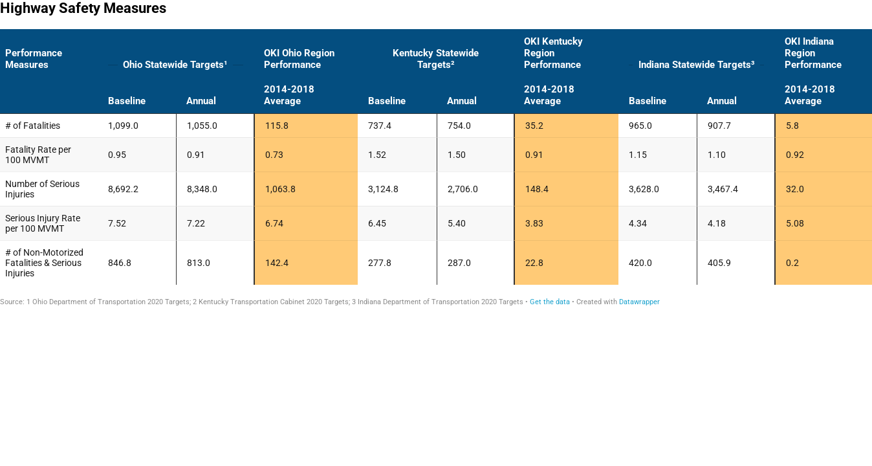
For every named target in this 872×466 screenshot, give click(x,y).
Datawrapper (639, 302)
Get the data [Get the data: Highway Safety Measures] (550, 302)
